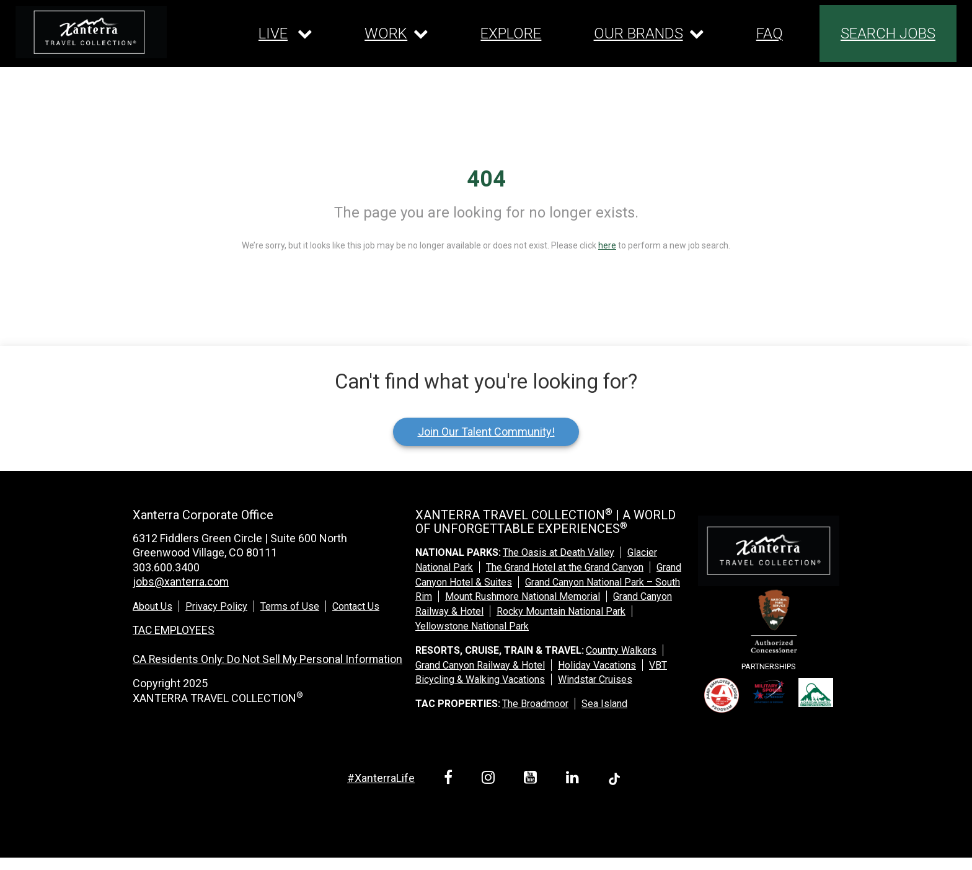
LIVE (273, 33)
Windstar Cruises (595, 679)
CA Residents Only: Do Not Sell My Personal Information (269, 658)
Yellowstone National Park (472, 626)
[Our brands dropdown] (649, 33)
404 (486, 179)
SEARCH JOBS (888, 33)
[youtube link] (532, 779)
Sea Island (604, 704)
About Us (152, 606)
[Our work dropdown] (396, 33)
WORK (386, 33)
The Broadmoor (535, 704)
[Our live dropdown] (285, 33)
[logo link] (91, 32)
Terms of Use (289, 606)
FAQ (769, 33)
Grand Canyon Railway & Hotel (480, 665)
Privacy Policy (216, 606)
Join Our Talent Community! (486, 431)
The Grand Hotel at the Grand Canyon (564, 567)
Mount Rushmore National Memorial (522, 596)
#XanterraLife (381, 777)
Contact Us (355, 606)
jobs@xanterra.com (181, 581)
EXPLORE (510, 33)
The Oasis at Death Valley (558, 552)
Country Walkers (621, 650)
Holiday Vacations (597, 665)
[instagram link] (490, 779)
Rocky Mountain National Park (561, 611)
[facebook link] (450, 779)
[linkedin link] (574, 779)
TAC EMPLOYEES (174, 629)
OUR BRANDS (638, 33)
